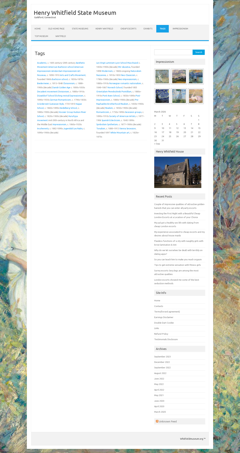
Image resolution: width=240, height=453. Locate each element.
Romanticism (102, 112)
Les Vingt (100, 63)
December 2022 (162, 362)
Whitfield (60, 36)
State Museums (80, 29)
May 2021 (159, 395)
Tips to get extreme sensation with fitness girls (177, 265)
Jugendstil (68, 128)
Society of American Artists (122, 116)
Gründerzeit (43, 104)
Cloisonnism (69, 83)
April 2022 (159, 390)
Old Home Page (56, 29)
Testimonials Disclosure (166, 339)
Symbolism (101, 124)
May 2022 (159, 384)
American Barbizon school (61, 67)
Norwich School (115, 87)
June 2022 (159, 378)
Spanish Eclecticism (111, 120)
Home (38, 29)
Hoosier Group (66, 112)
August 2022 (160, 373)
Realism (124, 104)
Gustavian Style (56, 104)
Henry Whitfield (104, 29)
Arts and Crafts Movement (73, 75)
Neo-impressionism (127, 79)
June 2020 (159, 401)
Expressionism (76, 96)
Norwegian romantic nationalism (125, 83)
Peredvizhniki (114, 91)
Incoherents (43, 128)
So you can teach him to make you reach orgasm (178, 259)
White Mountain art (119, 133)
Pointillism (126, 91)
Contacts (158, 306)
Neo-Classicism (128, 75)
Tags (162, 29)
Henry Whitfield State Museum (75, 12)
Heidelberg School (68, 108)
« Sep (157, 143)
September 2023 (162, 356)
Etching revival (62, 96)
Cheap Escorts (128, 29)
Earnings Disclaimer (163, 317)
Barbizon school (60, 79)
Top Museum (41, 36)
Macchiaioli (132, 63)
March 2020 (160, 412)
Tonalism (100, 128)
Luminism (110, 63)
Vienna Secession (127, 128)
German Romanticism (60, 100)
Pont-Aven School (111, 96)
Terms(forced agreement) (167, 311)
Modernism (107, 71)
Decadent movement (47, 91)
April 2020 (159, 406)
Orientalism (102, 91)
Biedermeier (43, 83)
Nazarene (101, 75)
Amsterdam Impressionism (64, 71)
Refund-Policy (161, 334)
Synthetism (112, 124)
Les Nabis (78, 128)
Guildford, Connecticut (45, 17)
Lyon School (121, 63)
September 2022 (162, 367)
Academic (42, 63)
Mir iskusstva (124, 67)
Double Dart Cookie (164, 322)
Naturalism (136, 71)
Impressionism (180, 29)
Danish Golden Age (61, 87)
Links (156, 328)
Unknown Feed (168, 421)
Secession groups (133, 112)
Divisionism (63, 91)
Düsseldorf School (46, 96)
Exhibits (148, 29)
